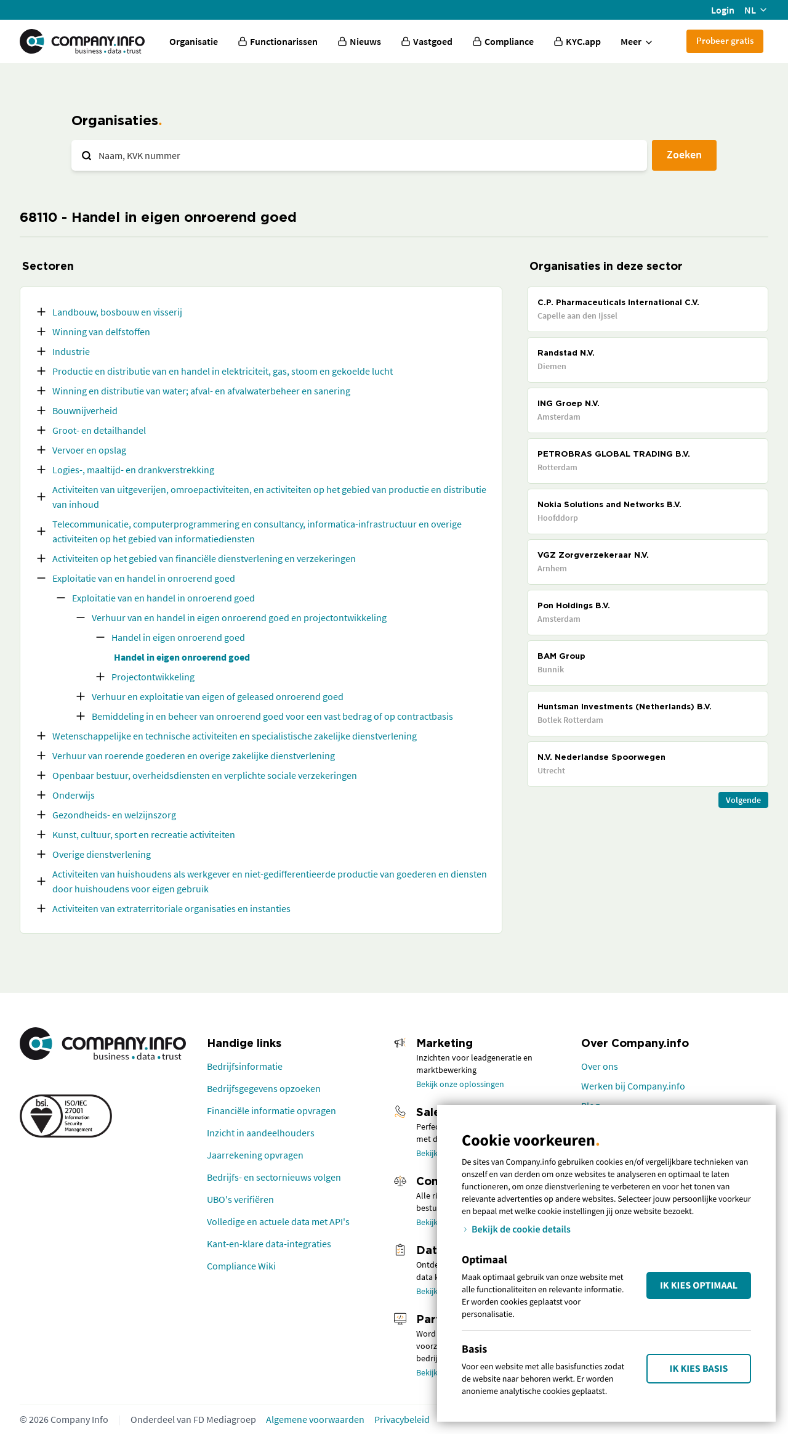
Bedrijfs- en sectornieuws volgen (274, 1177)
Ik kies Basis (699, 1369)
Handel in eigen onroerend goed (178, 637)
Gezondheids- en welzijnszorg (114, 815)
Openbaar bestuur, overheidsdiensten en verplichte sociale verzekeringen (204, 775)
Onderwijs (73, 795)
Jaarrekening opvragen (255, 1155)
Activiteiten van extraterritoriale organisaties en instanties (171, 908)
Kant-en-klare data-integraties (269, 1243)
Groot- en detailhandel (99, 430)
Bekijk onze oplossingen (460, 1084)
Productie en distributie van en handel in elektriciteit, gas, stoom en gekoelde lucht (222, 371)
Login (722, 10)
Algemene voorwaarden (315, 1419)
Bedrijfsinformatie (245, 1066)
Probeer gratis (725, 40)
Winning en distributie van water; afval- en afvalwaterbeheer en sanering (201, 391)
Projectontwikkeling (153, 676)
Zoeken (684, 154)
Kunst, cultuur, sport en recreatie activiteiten (143, 834)
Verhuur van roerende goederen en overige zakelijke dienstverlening (193, 755)
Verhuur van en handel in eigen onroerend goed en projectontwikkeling (239, 617)
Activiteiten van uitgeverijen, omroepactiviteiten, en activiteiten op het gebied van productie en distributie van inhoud (269, 496)
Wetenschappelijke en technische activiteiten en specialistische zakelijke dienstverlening (234, 736)
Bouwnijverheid (85, 410)
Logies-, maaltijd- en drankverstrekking (133, 469)
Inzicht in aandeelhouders (261, 1132)
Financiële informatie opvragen (271, 1110)
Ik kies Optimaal (699, 1285)
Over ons (599, 1066)
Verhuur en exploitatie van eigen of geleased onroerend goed (218, 696)
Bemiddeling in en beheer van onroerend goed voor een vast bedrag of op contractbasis (272, 716)
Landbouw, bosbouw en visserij (117, 312)
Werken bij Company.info (633, 1086)
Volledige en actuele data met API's (278, 1221)
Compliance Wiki (241, 1266)
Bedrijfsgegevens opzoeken (264, 1088)
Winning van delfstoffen (101, 331)
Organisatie (193, 41)
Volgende (743, 799)
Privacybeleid (402, 1419)
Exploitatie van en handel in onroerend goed (143, 578)
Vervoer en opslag (89, 450)
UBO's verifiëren (240, 1199)
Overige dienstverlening (101, 854)
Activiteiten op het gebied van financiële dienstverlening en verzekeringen (204, 558)
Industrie (71, 351)
